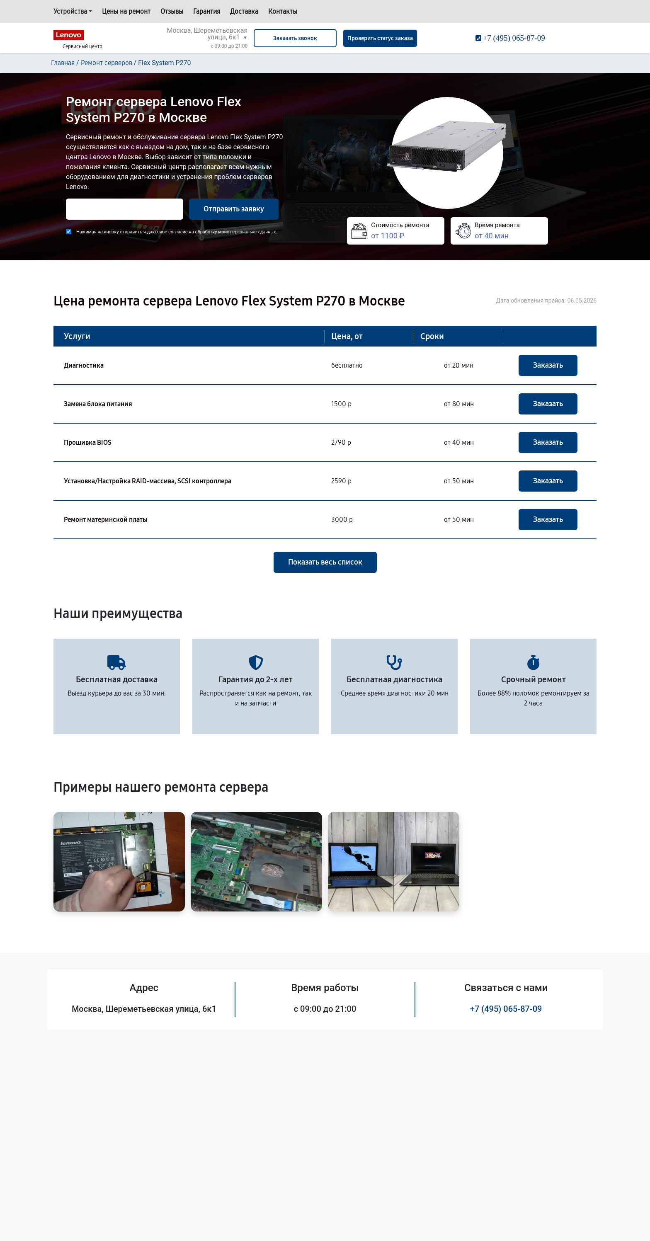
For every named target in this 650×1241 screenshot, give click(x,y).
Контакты (282, 11)
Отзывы (171, 11)
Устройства (70, 11)
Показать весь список (325, 562)
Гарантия (206, 11)
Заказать (548, 365)
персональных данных (253, 232)
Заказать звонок (295, 38)
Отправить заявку (234, 208)
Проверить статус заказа (380, 38)
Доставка (244, 11)
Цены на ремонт (126, 11)
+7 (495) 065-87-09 (506, 1009)
